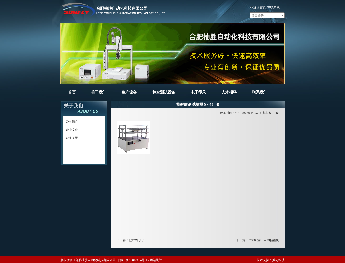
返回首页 (259, 7)
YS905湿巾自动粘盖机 (264, 240)
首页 (72, 92)
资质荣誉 (72, 138)
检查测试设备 (163, 92)
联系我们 (276, 7)
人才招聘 (229, 92)
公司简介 (72, 121)
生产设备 (129, 92)
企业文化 (72, 130)
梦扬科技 (278, 260)
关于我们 (98, 92)
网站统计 (156, 260)
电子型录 (198, 92)
